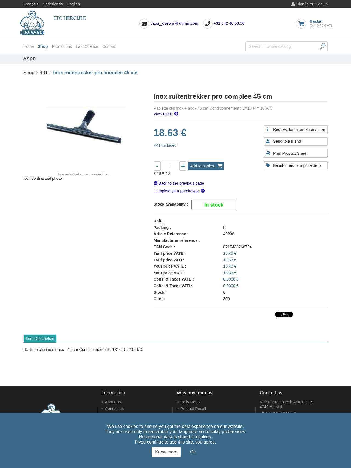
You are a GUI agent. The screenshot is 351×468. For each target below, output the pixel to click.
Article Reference (170, 234)
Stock (159, 292)
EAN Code (163, 247)
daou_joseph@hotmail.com (174, 23)
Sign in (302, 4)
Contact (109, 46)
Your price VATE (169, 266)
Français (30, 4)
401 (44, 72)
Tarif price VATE (168, 253)
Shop (43, 46)
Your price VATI (168, 273)
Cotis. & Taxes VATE (172, 279)
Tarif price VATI (168, 260)
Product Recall (193, 408)
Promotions (62, 46)
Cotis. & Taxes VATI (172, 286)
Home (28, 46)
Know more (166, 452)
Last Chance (87, 46)
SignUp (321, 4)
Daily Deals (190, 402)
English (73, 4)
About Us (113, 402)
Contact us (114, 408)
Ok (193, 452)
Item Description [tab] (40, 338)
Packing (161, 227)
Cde (157, 299)
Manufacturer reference (175, 240)
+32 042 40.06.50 (229, 23)
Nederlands (53, 4)
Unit (157, 221)
